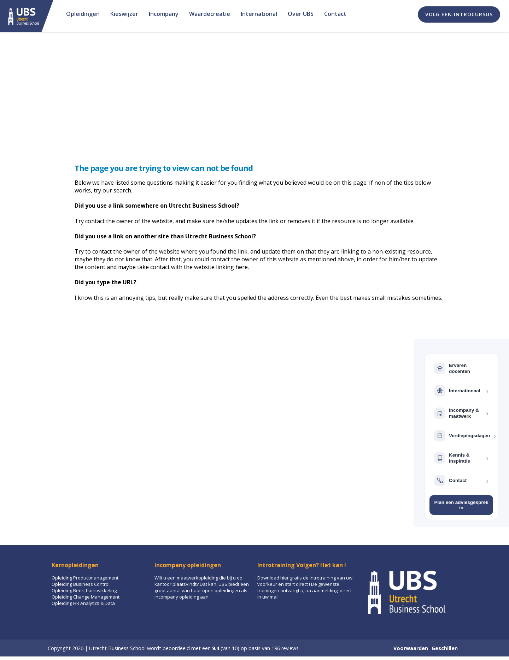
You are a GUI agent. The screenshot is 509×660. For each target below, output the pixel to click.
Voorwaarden (410, 648)
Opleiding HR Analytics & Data (83, 603)
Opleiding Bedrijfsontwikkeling (84, 590)
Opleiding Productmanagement (85, 578)
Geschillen (445, 648)
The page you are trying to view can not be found (164, 167)
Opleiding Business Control (81, 584)
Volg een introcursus (459, 14)
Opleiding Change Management (85, 597)
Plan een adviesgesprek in (461, 505)
